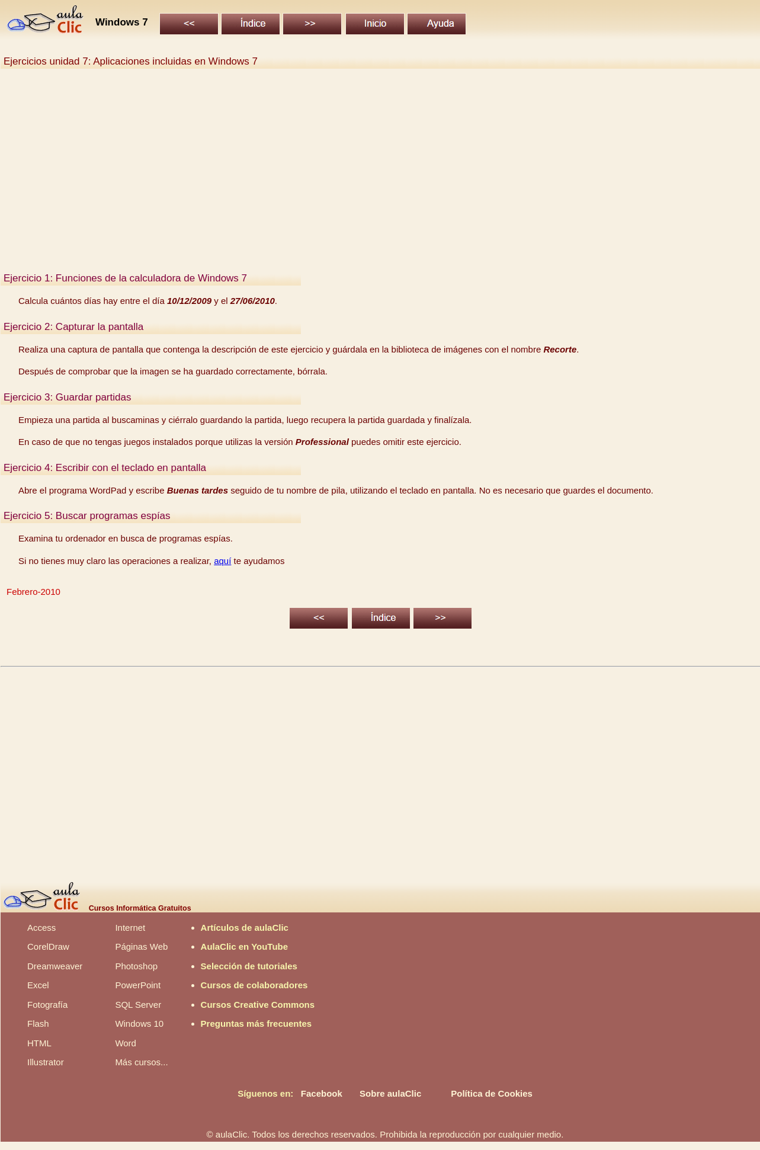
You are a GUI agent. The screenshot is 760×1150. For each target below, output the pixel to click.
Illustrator (45, 1062)
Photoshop (136, 966)
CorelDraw (48, 946)
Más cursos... (141, 1062)
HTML (39, 1043)
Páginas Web (141, 946)
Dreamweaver (54, 966)
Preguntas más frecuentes (256, 1023)
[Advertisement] (359, 177)
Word (125, 1043)
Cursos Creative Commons (258, 1005)
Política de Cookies (492, 1093)
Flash (38, 1023)
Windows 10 (139, 1023)
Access (41, 927)
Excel (38, 985)
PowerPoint (138, 985)
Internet (130, 927)
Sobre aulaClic (390, 1093)
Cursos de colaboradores (254, 985)
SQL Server (138, 1005)
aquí (222, 561)
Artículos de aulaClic (244, 927)
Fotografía (47, 1005)
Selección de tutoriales (249, 966)
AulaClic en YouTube (244, 946)
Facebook (321, 1093)
